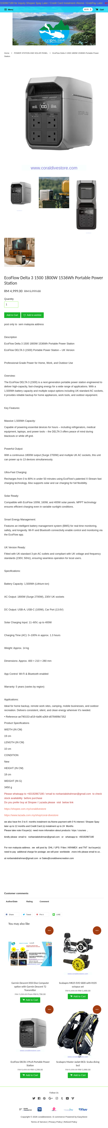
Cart (99, 9)
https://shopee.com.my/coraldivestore (25, 808)
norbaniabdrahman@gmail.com (73, 793)
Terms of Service (39, 1122)
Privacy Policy (55, 1122)
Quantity (9, 299)
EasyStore (82, 1117)
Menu (8, 9)
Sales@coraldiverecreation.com (58, 858)
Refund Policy (70, 1122)
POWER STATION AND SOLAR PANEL (31, 53)
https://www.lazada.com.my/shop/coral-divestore (31, 815)
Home (6, 53)
